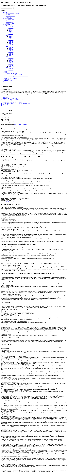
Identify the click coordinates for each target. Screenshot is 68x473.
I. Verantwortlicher (5, 97)
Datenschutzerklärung (10, 16)
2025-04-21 (10, 60)
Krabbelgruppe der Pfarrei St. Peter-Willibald (18, 76)
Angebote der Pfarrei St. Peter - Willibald (14, 74)
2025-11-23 (10, 65)
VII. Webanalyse (4, 104)
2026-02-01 (10, 68)
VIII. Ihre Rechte (4, 105)
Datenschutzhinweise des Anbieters (8, 201)
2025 (7, 56)
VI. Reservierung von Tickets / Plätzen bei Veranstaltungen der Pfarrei (15, 103)
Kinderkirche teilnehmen (8, 18)
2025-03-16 (10, 59)
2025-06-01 (10, 61)
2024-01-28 (10, 47)
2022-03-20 (10, 28)
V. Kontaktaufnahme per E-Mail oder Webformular (11, 102)
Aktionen (5, 71)
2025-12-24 (10, 66)
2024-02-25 (10, 48)
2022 (7, 25)
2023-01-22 (10, 36)
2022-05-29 (10, 30)
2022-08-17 (10, 31)
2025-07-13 (10, 62)
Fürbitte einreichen (10, 23)
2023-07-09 (10, 41)
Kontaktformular (9, 14)
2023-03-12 (10, 37)
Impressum (8, 17)
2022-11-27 (10, 34)
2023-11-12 (10, 43)
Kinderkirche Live (10, 19)
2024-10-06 (10, 53)
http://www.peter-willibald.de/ (20, 124)
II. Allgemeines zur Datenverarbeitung (9, 98)
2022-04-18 (10, 29)
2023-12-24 (10, 44)
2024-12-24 (10, 55)
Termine (7, 20)
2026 (7, 67)
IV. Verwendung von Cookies (7, 100)
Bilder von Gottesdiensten (11, 73)
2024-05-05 (10, 50)
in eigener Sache (6, 72)
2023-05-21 (10, 40)
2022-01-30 (10, 26)
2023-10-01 (10, 42)
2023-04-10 (10, 38)
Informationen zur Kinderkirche (12, 13)
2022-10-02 (10, 32)
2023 (7, 35)
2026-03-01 (10, 70)
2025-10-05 (10, 64)
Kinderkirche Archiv (7, 24)
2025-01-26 (10, 58)
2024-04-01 (10, 49)
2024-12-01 (10, 54)
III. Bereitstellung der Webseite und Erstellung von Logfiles (13, 99)
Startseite (5, 12)
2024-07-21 (10, 52)
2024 (7, 46)
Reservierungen (9, 22)
